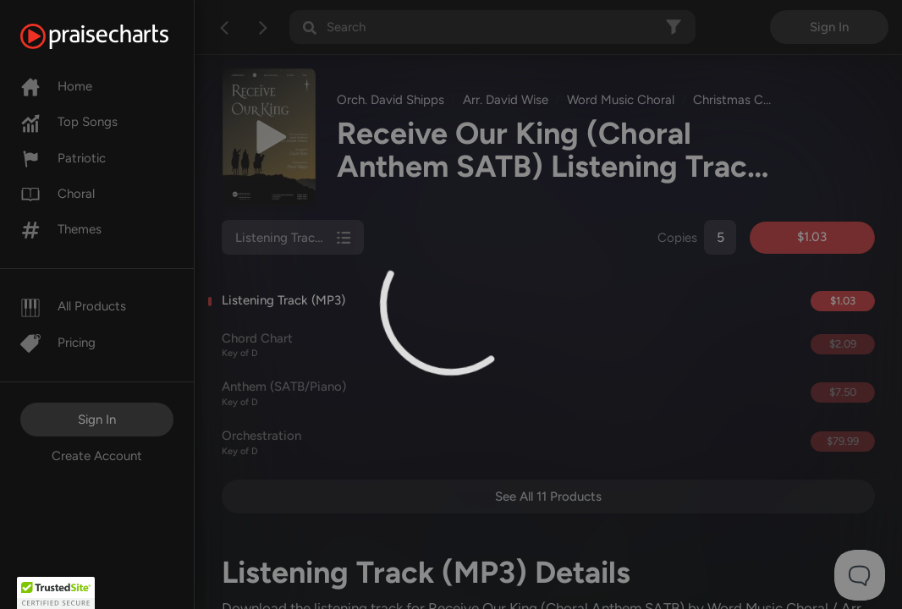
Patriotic (63, 158)
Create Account (97, 456)
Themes (61, 229)
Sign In (97, 419)
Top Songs (69, 121)
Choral (57, 193)
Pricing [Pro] (58, 342)
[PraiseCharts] (115, 36)
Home (56, 86)
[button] (56, 593)
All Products (73, 306)
